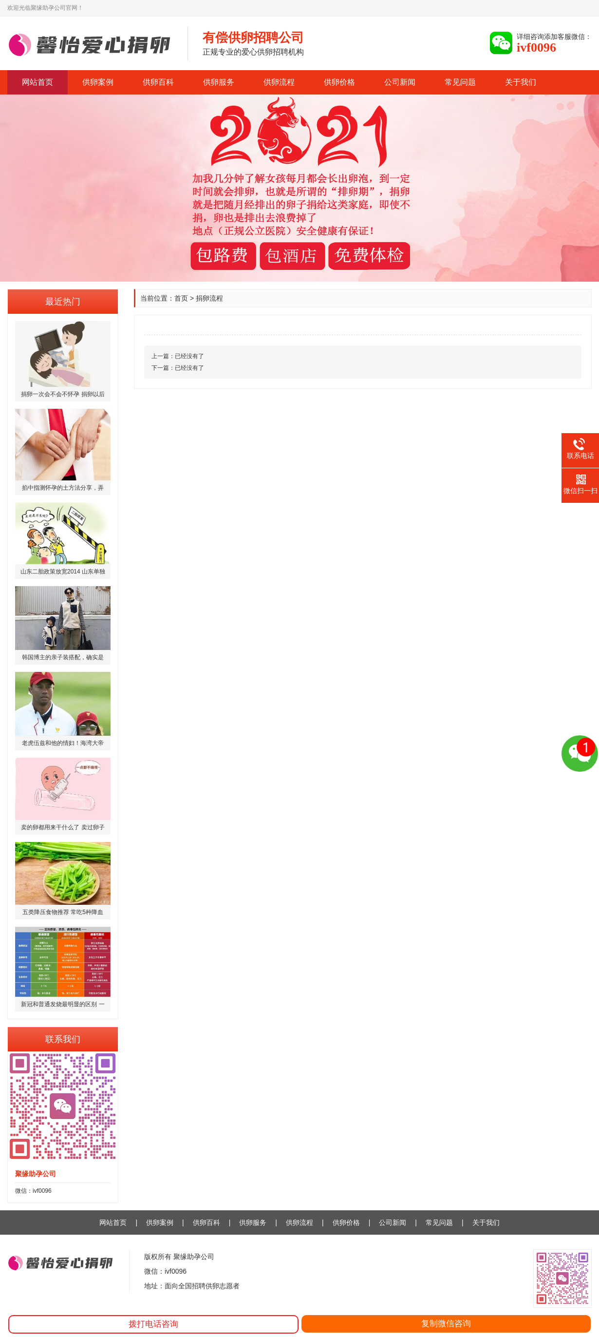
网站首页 (37, 82)
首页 (181, 298)
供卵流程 (279, 82)
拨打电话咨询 (153, 1324)
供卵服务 (218, 82)
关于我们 (520, 82)
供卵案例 (97, 82)
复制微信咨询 (446, 1323)
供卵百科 (158, 82)
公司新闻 (399, 82)
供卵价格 (339, 82)
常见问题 (460, 82)
